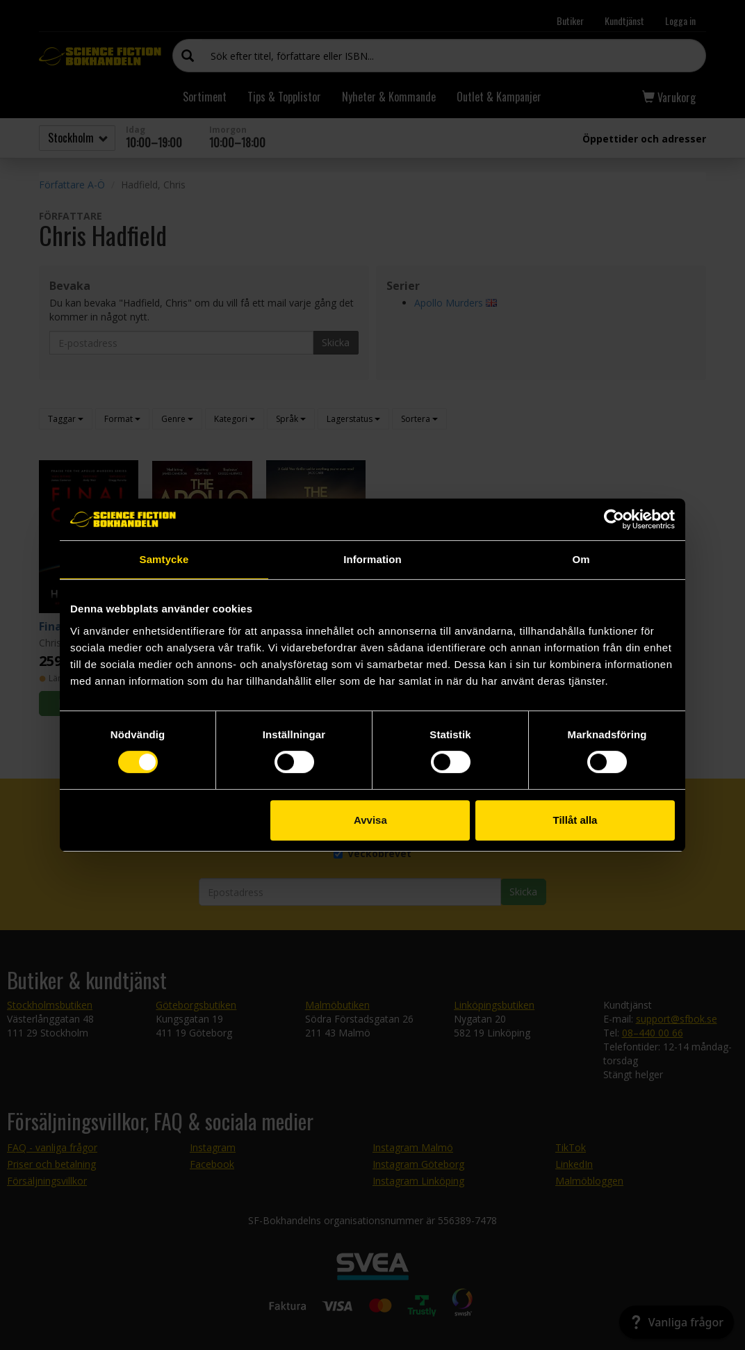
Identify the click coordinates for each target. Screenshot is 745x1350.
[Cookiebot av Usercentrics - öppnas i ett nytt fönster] (614, 519)
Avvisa (370, 820)
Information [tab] (372, 559)
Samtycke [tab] (164, 559)
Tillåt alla (574, 820)
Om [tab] (580, 559)
